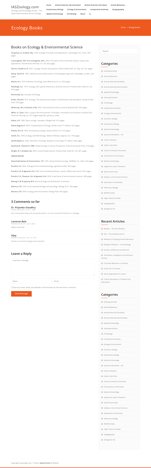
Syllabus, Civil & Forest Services (116, 177)
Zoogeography (118, 9)
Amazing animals (110, 71)
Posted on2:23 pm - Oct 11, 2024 (23, 210)
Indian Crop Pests (110, 145)
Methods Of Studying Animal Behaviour (119, 239)
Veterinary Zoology (111, 188)
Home (48, 5)
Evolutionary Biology (55, 9)
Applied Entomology (54, 14)
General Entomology (111, 129)
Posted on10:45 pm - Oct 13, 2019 (23, 238)
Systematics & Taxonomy (113, 182)
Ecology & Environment (76, 9)
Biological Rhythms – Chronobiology (117, 244)
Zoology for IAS (109, 209)
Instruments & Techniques (114, 156)
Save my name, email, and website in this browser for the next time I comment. (44, 287)
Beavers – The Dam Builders (114, 229)
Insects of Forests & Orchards (115, 150)
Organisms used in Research (115, 166)
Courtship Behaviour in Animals (116, 263)
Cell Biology (72, 14)
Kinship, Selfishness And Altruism (116, 250)
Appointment (44, 463)
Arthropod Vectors (111, 97)
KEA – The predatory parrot (114, 234)
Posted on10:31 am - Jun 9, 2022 (23, 224)
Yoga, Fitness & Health (112, 198)
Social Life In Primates (112, 268)
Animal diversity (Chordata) (96, 5)
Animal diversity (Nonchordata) (68, 5)
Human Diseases (110, 140)
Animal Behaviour (118, 5)
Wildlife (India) (109, 193)
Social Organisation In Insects (115, 274)
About (82, 14)
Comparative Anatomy (99, 9)
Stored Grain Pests (111, 172)
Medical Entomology (111, 161)
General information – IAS (113, 135)
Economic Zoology (110, 119)
